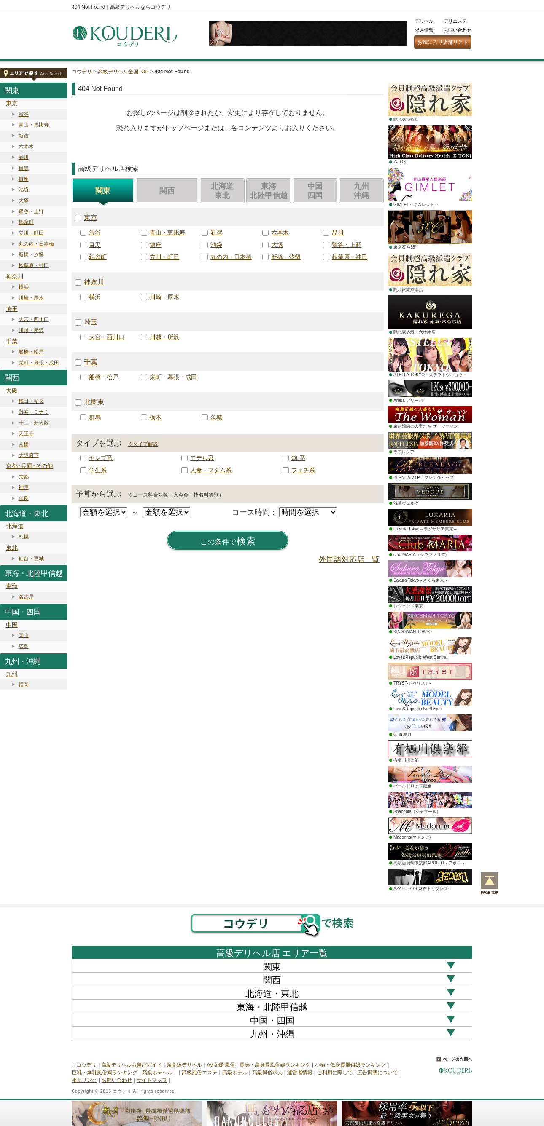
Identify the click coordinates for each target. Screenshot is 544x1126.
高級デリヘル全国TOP (123, 72)
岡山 (24, 635)
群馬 (95, 417)
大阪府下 (29, 455)
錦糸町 (26, 222)
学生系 (98, 470)
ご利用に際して (335, 1072)
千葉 (12, 341)
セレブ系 (101, 458)
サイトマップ (152, 1080)
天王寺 (26, 433)
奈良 (24, 498)
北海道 (15, 526)
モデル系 (202, 458)
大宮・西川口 (34, 319)
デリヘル (424, 21)
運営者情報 (299, 1072)
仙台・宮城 (31, 559)
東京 (12, 103)
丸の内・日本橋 (36, 244)
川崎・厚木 (31, 298)
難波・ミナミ (34, 412)
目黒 (24, 168)
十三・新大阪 (34, 423)
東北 (12, 547)
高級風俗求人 (267, 1072)
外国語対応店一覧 (349, 559)
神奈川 (15, 276)
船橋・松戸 (31, 352)
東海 (12, 586)
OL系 (298, 458)
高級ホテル (235, 1072)
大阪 (12, 390)
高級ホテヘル (157, 1072)
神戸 (24, 487)
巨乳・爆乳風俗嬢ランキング (104, 1072)
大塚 (24, 200)
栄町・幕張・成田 (39, 363)
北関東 (94, 402)
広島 (24, 646)
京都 (24, 477)
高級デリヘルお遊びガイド (131, 1065)
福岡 (24, 684)
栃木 (156, 417)
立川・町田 (31, 233)
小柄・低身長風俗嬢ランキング (350, 1065)
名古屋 (26, 597)
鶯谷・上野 (31, 211)
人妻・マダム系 (211, 470)
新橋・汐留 (31, 254)
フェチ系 (303, 470)
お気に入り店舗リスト (442, 42)
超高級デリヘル (184, 1065)
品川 (24, 157)
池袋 (24, 190)
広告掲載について (377, 1072)
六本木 (26, 147)
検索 (228, 541)
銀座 (24, 179)
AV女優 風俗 (221, 1065)
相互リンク (84, 1080)
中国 (12, 624)
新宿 (24, 136)
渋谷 (24, 114)
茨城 (216, 417)
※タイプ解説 (143, 444)
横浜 (24, 287)
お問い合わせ (457, 29)
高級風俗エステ (199, 1072)
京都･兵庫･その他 (29, 466)
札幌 (24, 537)
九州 (12, 674)
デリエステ (455, 21)
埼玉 (12, 308)
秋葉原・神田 (34, 265)
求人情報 (424, 29)
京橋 (24, 444)
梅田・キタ (31, 401)
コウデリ (82, 72)
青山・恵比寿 (34, 125)
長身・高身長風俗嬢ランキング (275, 1065)
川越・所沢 (31, 330)
